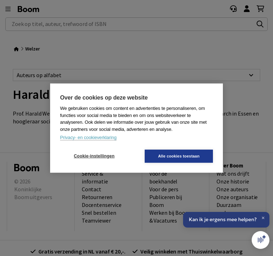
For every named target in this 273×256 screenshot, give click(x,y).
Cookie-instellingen (94, 156)
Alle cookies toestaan (179, 156)
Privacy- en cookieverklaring (88, 137)
